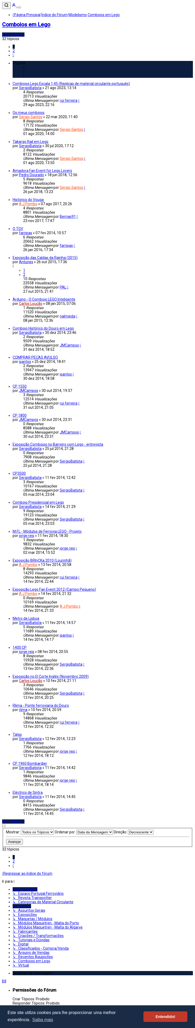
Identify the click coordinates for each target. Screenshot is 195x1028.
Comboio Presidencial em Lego (38, 502)
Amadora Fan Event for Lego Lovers (42, 171)
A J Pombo (28, 204)
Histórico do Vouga (28, 200)
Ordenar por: (84, 832)
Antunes (26, 262)
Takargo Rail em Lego (30, 142)
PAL (63, 287)
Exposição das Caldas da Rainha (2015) (45, 258)
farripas (25, 233)
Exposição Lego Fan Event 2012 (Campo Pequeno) (54, 589)
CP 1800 (20, 415)
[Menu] (19, 7)
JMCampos (69, 345)
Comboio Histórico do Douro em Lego (43, 328)
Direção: (133, 832)
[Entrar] (14, 6)
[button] (13, 55)
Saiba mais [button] (42, 1019)
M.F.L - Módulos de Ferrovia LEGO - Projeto (47, 531)
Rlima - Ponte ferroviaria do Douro (41, 705)
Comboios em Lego (26, 24)
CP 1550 (20, 386)
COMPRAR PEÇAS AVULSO (35, 357)
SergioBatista (30, 88)
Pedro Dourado (31, 175)
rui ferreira (68, 100)
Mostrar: (30, 832)
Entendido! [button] (165, 1017)
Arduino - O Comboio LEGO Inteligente (44, 299)
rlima (23, 710)
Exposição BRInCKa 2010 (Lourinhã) (42, 560)
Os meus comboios (28, 113)
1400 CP (20, 647)
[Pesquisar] (6, 5)
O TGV (18, 229)
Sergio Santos (30, 117)
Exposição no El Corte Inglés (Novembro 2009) (51, 676)
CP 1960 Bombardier (30, 763)
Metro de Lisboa (26, 618)
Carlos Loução (30, 303)
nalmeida (67, 316)
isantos (25, 361)
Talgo (17, 734)
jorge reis (26, 536)
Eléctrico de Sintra (28, 792)
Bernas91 (68, 216)
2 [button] (14, 51)
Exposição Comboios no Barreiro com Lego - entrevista (58, 444)
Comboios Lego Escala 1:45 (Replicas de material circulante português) (71, 83)
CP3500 (19, 473)
